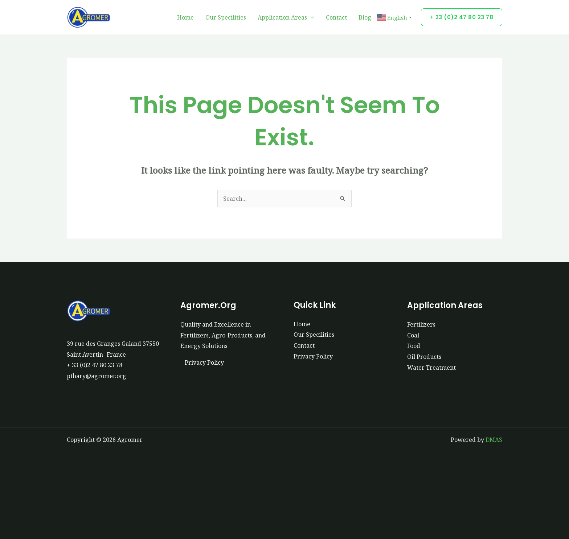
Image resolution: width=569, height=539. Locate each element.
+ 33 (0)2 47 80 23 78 (94, 365)
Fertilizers (421, 324)
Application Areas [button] (282, 17)
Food (413, 346)
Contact (336, 17)
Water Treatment (431, 368)
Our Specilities (225, 17)
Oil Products (424, 357)
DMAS (494, 440)
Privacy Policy (204, 362)
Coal (413, 335)
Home (185, 17)
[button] (462, 17)
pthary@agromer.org (96, 376)
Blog (365, 17)
